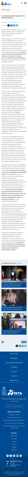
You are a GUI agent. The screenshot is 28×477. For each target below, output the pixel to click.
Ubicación (14, 376)
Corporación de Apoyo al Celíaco (14, 423)
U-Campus (14, 439)
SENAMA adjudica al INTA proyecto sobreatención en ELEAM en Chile (12, 308)
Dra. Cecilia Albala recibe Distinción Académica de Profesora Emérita (12, 285)
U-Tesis (14, 441)
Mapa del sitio (14, 380)
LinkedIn (14, 25)
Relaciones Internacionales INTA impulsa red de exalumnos (12, 332)
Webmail (14, 450)
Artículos (5, 10)
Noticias (15, 354)
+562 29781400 (14, 401)
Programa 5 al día (14, 415)
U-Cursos (14, 444)
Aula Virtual (14, 436)
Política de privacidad (15, 474)
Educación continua (15, 363)
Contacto (14, 371)
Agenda (15, 358)
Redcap (14, 447)
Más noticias (19, 263)
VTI (14, 472)
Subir (2, 342)
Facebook (11, 25)
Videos (14, 367)
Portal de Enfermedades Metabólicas (14, 420)
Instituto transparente (14, 406)
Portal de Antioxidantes (14, 417)
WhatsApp (17, 25)
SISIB (12, 472)
